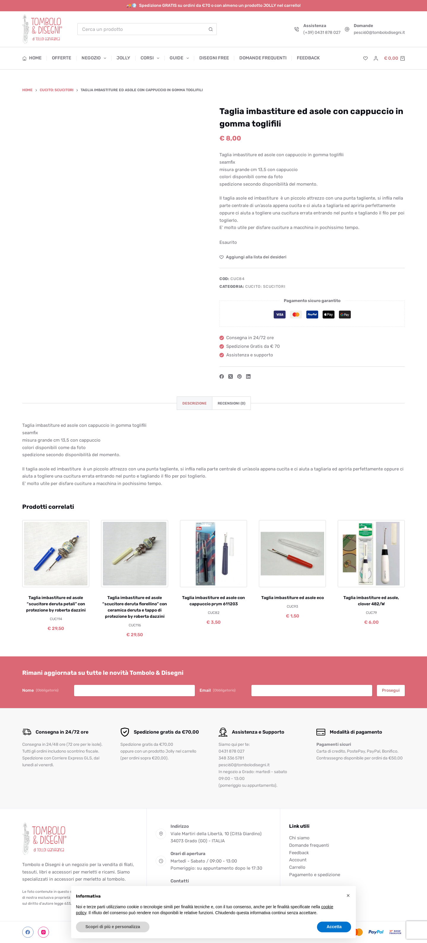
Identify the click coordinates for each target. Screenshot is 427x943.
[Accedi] (376, 58)
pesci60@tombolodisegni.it (379, 32)
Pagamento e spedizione (314, 874)
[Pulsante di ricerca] (211, 29)
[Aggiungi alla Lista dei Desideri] (252, 257)
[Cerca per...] (141, 29)
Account (298, 860)
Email (217, 690)
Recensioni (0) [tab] (231, 403)
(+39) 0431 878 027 (321, 32)
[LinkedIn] (248, 376)
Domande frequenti (262, 58)
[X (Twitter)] (230, 376)
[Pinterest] (239, 376)
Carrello (297, 867)
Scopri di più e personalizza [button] (112, 926)
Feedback (308, 58)
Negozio (95, 58)
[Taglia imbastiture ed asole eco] (292, 553)
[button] (348, 895)
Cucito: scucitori (265, 286)
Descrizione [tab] (194, 403)
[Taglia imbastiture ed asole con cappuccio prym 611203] (213, 553)
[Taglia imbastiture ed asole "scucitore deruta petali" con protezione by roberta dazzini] (55, 553)
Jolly (123, 58)
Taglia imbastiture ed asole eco (292, 597)
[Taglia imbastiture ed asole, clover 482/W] (371, 553)
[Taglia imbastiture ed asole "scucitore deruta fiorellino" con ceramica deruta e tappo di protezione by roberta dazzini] (134, 553)
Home (32, 58)
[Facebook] (221, 376)
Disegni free (214, 58)
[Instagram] (43, 932)
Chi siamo (299, 838)
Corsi (151, 58)
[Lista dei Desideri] (365, 58)
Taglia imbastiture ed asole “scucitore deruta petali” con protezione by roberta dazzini (56, 604)
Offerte (61, 58)
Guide (180, 58)
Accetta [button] (334, 926)
